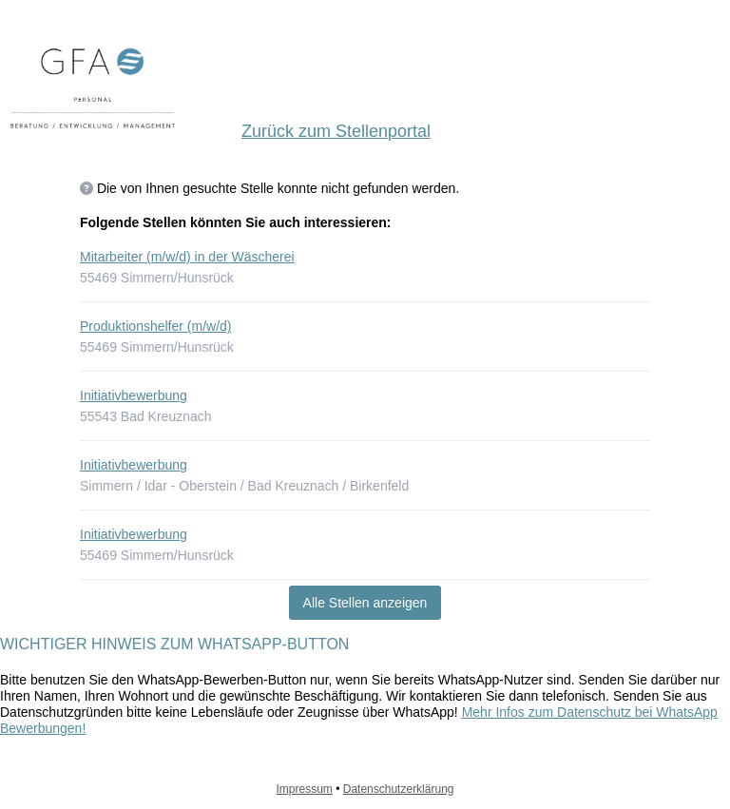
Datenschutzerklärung (398, 789)
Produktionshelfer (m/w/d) (156, 326)
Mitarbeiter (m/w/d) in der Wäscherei (187, 256)
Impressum (305, 789)
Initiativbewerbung (133, 395)
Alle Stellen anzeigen (365, 602)
